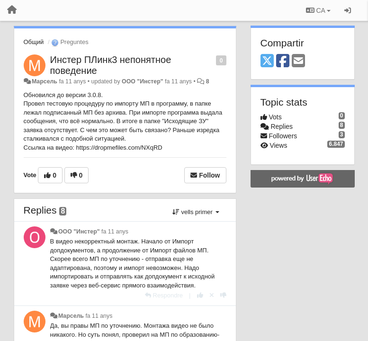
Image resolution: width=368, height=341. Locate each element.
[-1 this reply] (223, 295)
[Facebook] (282, 61)
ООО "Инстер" (142, 81)
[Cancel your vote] (211, 295)
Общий (34, 41)
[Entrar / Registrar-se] (347, 10)
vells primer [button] (195, 211)
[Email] (298, 61)
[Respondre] (164, 295)
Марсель (44, 81)
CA (318, 10)
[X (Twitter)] (267, 61)
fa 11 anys (114, 231)
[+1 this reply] (200, 295)
